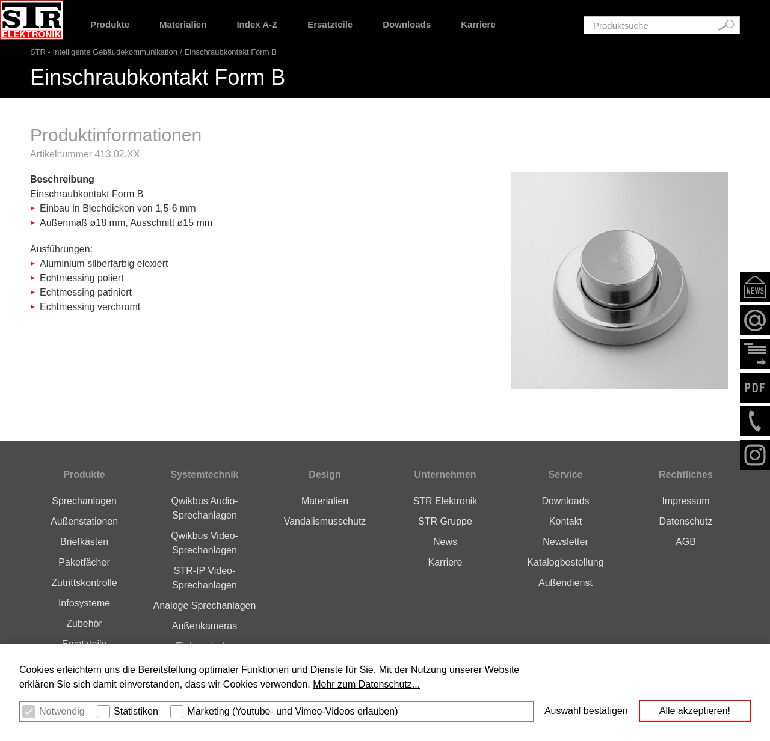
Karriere (478, 24)
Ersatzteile (330, 24)
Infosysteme (84, 603)
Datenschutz (685, 521)
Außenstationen (84, 521)
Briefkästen (84, 542)
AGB (686, 542)
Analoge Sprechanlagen (204, 605)
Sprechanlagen (84, 501)
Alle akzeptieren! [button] (694, 711)
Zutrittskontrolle (84, 583)
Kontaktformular (755, 354)
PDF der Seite (755, 388)
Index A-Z (256, 24)
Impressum (685, 501)
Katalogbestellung (565, 562)
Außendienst (565, 583)
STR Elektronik (445, 501)
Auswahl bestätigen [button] (586, 711)
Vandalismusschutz (325, 521)
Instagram (755, 455)
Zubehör (84, 623)
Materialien (182, 24)
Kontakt (565, 521)
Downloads (407, 24)
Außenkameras (205, 626)
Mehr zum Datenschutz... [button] (366, 684)
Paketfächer (83, 562)
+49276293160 (755, 421)
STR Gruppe (445, 521)
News (445, 542)
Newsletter (755, 287)
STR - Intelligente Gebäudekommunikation (103, 51)
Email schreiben (755, 320)
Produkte (109, 24)
